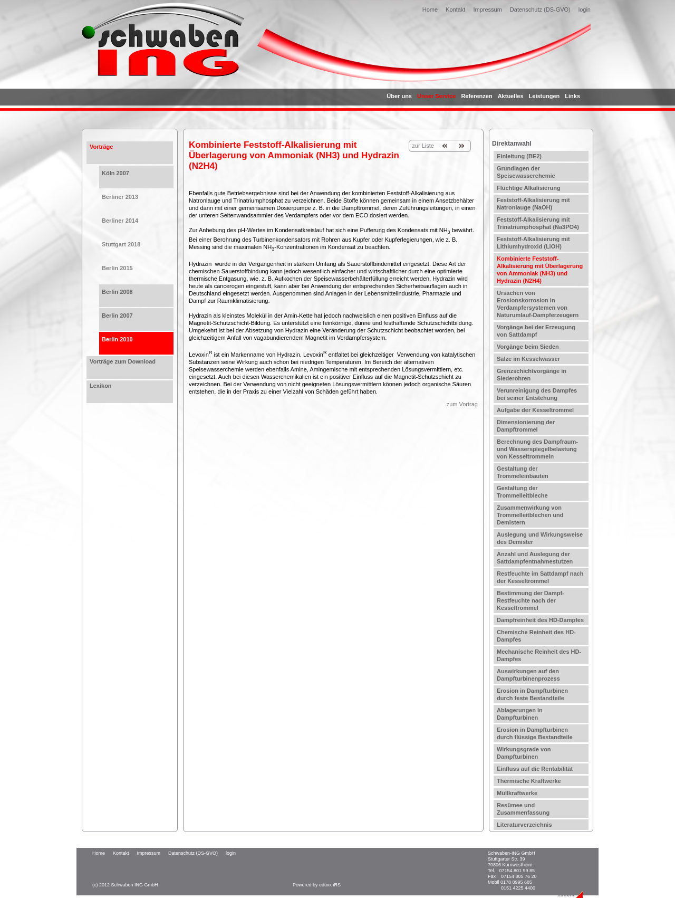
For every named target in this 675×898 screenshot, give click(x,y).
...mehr (566, 894)
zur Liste (423, 145)
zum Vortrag (462, 404)
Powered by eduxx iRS (317, 884)
